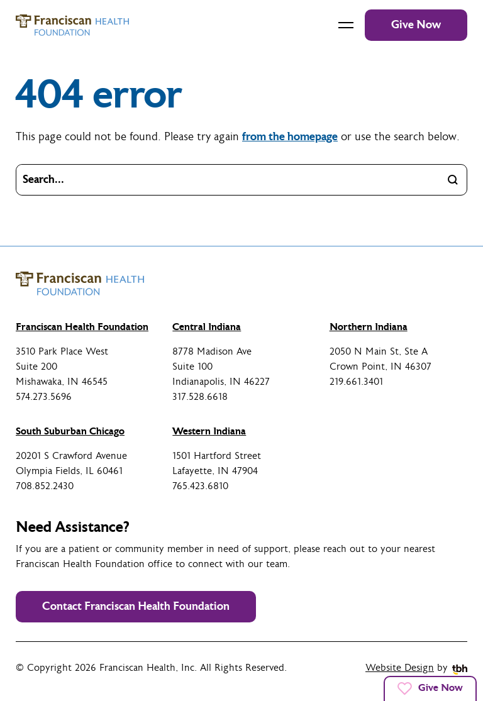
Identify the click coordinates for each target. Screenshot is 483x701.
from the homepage (290, 136)
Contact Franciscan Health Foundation (136, 606)
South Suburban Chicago (70, 431)
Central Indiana (206, 327)
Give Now (416, 24)
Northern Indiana (369, 327)
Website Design (399, 668)
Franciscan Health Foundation (82, 327)
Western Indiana (209, 431)
